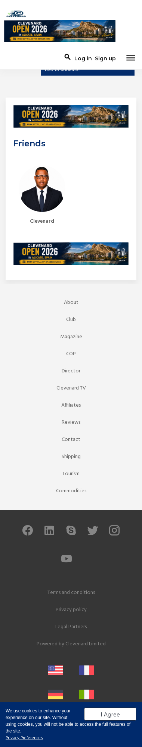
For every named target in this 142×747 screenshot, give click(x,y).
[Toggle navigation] (130, 58)
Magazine (71, 337)
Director (71, 371)
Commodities (71, 491)
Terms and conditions (71, 592)
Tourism (71, 474)
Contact (71, 439)
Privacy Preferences (24, 738)
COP (71, 354)
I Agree (110, 714)
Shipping (71, 456)
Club (71, 319)
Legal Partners (71, 627)
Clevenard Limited (85, 644)
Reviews (71, 422)
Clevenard (42, 221)
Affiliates (71, 405)
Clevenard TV (71, 388)
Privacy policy (71, 609)
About (71, 302)
